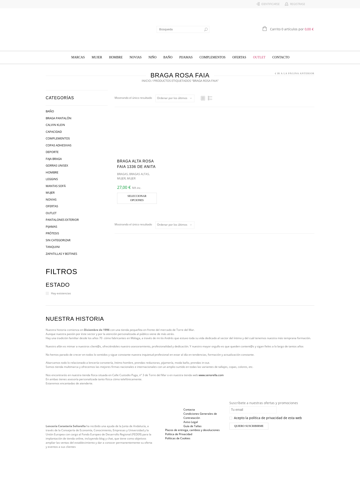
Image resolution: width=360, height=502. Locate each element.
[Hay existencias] (47, 293)
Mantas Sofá (56, 186)
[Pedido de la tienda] (174, 98)
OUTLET (259, 57)
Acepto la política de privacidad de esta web (265, 418)
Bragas (122, 174)
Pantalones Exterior (62, 220)
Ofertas (239, 57)
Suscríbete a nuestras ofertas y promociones (263, 403)
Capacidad (54, 132)
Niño (153, 57)
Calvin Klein (55, 125)
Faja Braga (54, 159)
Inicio (146, 81)
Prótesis (52, 233)
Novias (135, 57)
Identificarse (270, 4)
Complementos (212, 57)
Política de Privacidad (178, 434)
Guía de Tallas (192, 426)
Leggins (52, 179)
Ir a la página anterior (295, 73)
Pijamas (186, 57)
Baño (167, 57)
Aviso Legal (190, 422)
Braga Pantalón (58, 118)
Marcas (78, 57)
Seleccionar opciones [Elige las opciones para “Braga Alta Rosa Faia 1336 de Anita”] (136, 198)
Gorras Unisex (57, 165)
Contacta (189, 409)
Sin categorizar (58, 240)
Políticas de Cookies (177, 438)
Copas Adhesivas (58, 145)
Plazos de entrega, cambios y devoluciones (192, 430)
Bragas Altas (139, 174)
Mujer (97, 57)
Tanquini (53, 247)
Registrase (297, 4)
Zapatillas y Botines (61, 254)
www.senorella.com (211, 375)
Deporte (52, 152)
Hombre (116, 57)
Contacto (280, 57)
